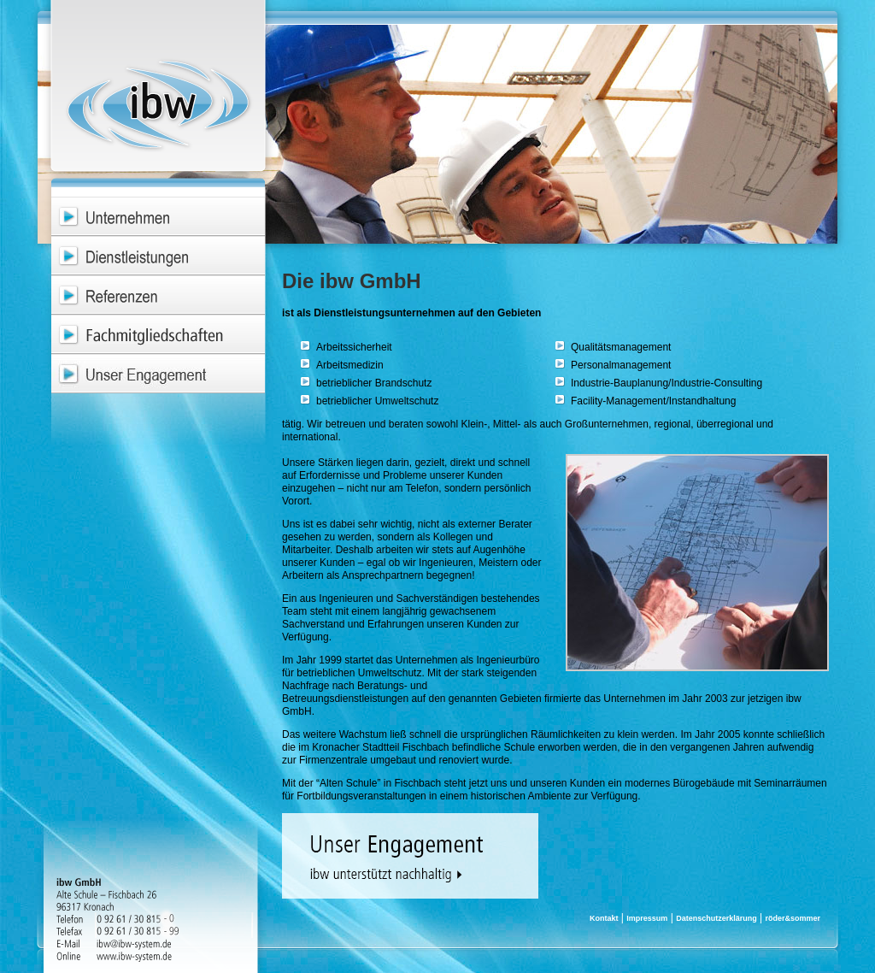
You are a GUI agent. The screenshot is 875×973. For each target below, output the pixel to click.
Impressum (646, 918)
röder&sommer (792, 918)
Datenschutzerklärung (716, 918)
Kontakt (604, 918)
